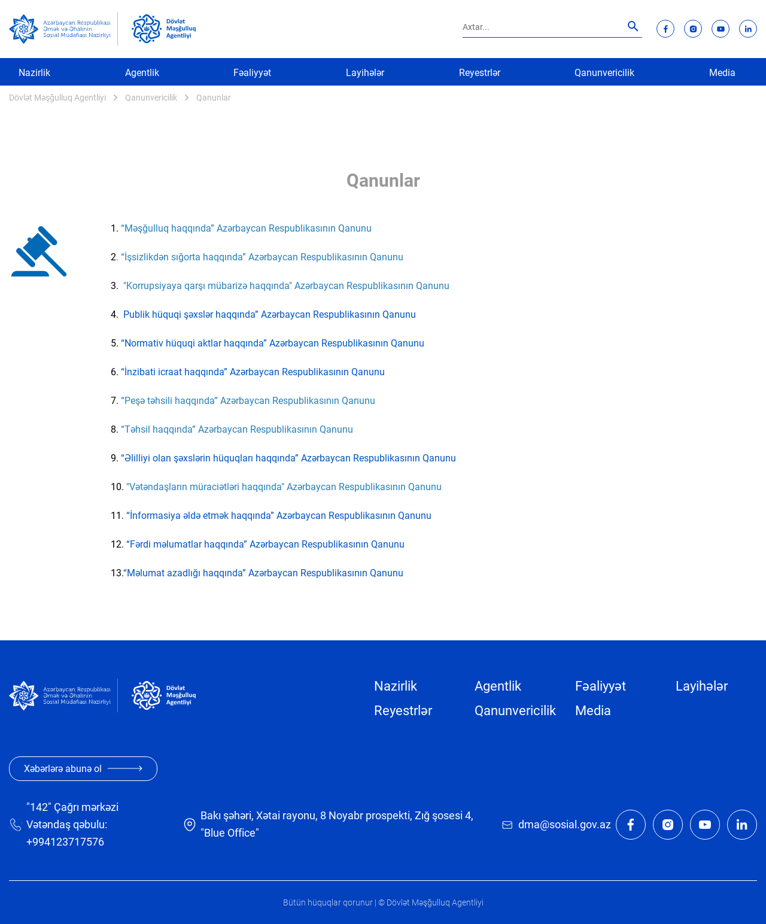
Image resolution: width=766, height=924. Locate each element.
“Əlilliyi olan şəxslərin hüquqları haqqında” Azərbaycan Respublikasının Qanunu (287, 458)
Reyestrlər (479, 72)
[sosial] (63, 29)
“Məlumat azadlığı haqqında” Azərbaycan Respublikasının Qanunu (263, 573)
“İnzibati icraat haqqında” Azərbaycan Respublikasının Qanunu (253, 372)
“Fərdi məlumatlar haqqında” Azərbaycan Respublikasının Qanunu (265, 544)
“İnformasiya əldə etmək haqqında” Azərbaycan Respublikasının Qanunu (278, 515)
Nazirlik (34, 72)
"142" (38, 807)
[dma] (163, 29)
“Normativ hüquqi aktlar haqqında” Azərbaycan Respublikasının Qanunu (272, 343)
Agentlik (142, 72)
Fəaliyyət (252, 72)
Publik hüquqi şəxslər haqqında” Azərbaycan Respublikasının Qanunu (269, 314)
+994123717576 (65, 841)
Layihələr (365, 72)
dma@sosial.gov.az (564, 824)
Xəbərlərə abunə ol (83, 768)
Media (722, 72)
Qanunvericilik (604, 72)
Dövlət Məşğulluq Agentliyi (57, 97)
